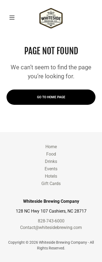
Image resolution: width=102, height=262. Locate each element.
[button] (13, 17)
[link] (50, 17)
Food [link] (51, 154)
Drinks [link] (51, 161)
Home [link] (51, 146)
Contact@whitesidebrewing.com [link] (51, 227)
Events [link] (51, 168)
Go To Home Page (51, 97)
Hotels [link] (51, 176)
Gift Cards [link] (51, 183)
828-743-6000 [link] (51, 221)
